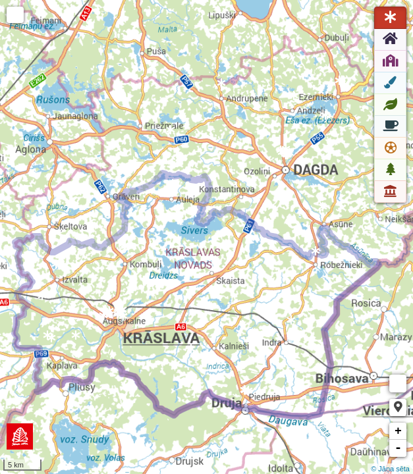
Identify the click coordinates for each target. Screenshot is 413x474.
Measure (397, 383)
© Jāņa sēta (390, 469)
